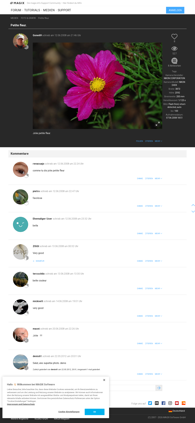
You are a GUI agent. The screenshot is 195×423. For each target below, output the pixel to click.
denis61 (37, 356)
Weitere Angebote (19, 419)
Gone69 (37, 35)
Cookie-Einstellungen (69, 412)
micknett (38, 301)
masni (36, 328)
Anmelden (175, 10)
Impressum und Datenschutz (21, 404)
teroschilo (39, 273)
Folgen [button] (139, 141)
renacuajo (39, 163)
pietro (36, 191)
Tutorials (32, 10)
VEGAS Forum (41, 419)
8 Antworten (174, 65)
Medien (49, 10)
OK (94, 412)
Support (64, 10)
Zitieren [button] (149, 141)
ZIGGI (36, 246)
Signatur (39, 261)
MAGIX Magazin (61, 419)
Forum (16, 10)
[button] (158, 141)
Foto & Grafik (28, 18)
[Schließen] (104, 380)
